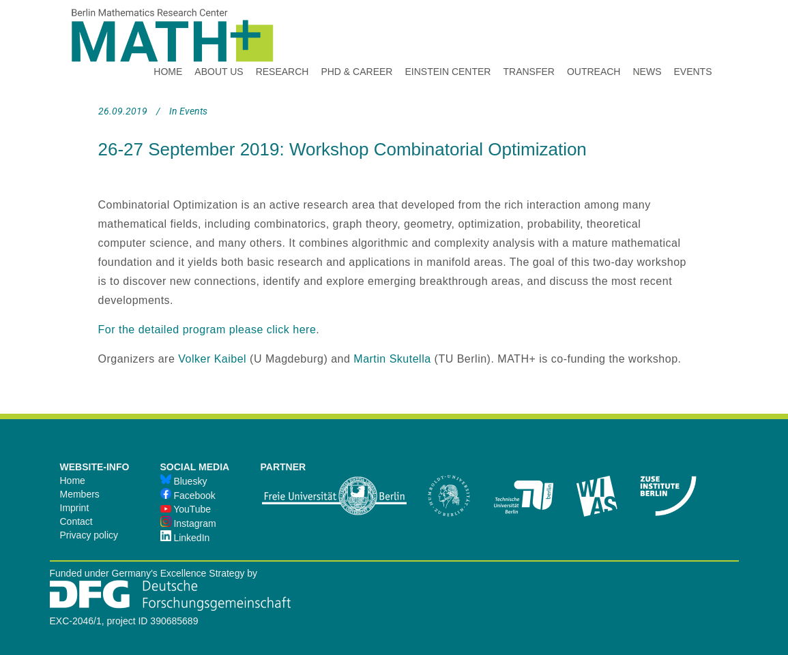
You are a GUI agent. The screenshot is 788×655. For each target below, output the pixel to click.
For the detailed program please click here (207, 329)
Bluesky (183, 481)
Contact (76, 521)
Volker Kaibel (212, 359)
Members (80, 494)
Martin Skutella (392, 359)
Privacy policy (89, 535)
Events (193, 111)
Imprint (74, 507)
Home (72, 480)
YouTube (185, 509)
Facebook (188, 495)
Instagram (188, 523)
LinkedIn (185, 537)
